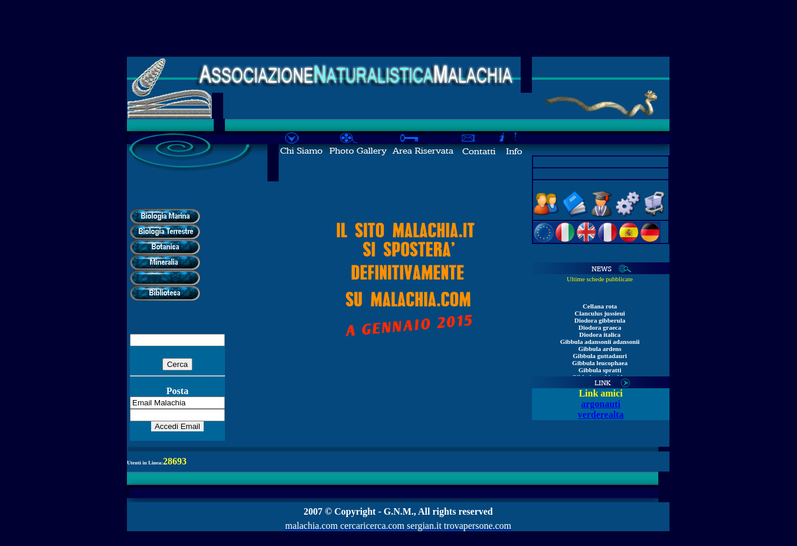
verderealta (601, 415)
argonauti (600, 404)
